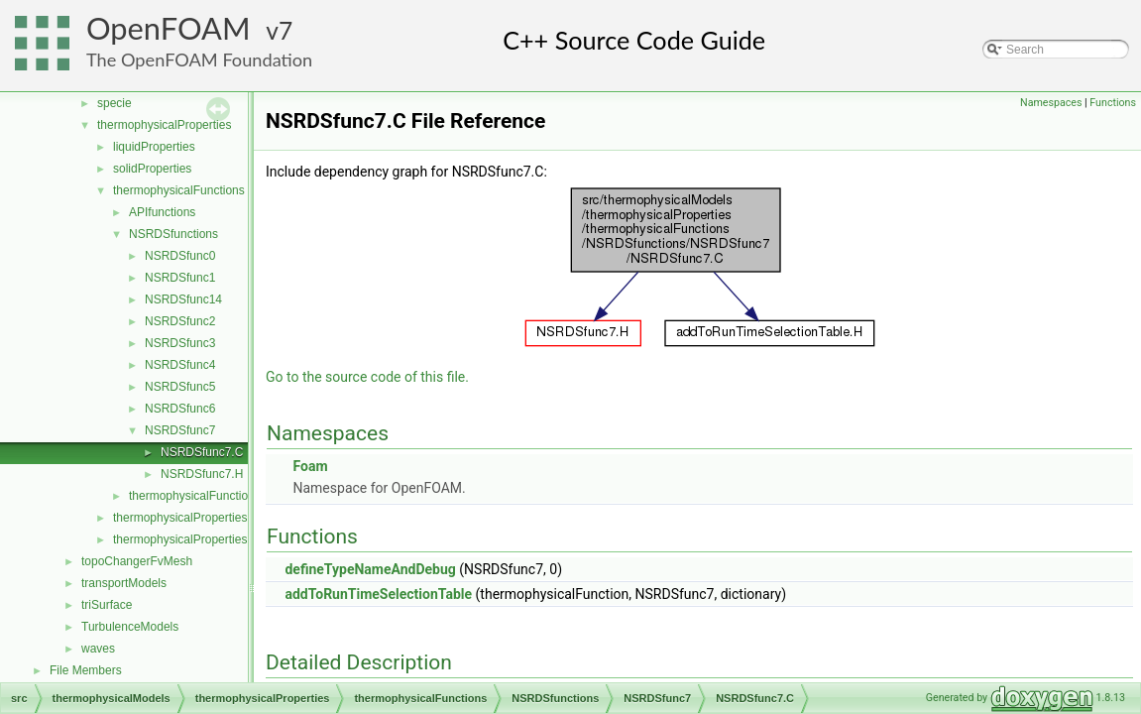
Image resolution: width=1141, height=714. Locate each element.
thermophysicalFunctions (179, 190)
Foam (309, 466)
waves (98, 648)
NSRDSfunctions (173, 234)
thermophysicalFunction (192, 496)
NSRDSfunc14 (183, 299)
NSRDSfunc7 (180, 430)
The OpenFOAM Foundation (199, 59)
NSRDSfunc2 (180, 321)
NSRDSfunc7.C (202, 452)
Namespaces (1051, 102)
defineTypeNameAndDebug (370, 569)
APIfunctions (162, 212)
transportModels (124, 583)
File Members (86, 670)
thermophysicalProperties (164, 125)
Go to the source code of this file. (367, 377)
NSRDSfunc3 (180, 343)
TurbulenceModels (129, 627)
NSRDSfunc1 (180, 278)
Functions (1112, 102)
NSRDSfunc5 (180, 387)
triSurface (106, 605)
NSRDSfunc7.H (202, 474)
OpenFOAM (168, 28)
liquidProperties (154, 147)
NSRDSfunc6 (180, 409)
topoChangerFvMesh (136, 561)
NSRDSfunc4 (180, 365)
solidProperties (152, 169)
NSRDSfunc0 (180, 256)
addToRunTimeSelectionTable (378, 594)
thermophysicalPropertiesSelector (201, 539)
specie (114, 103)
